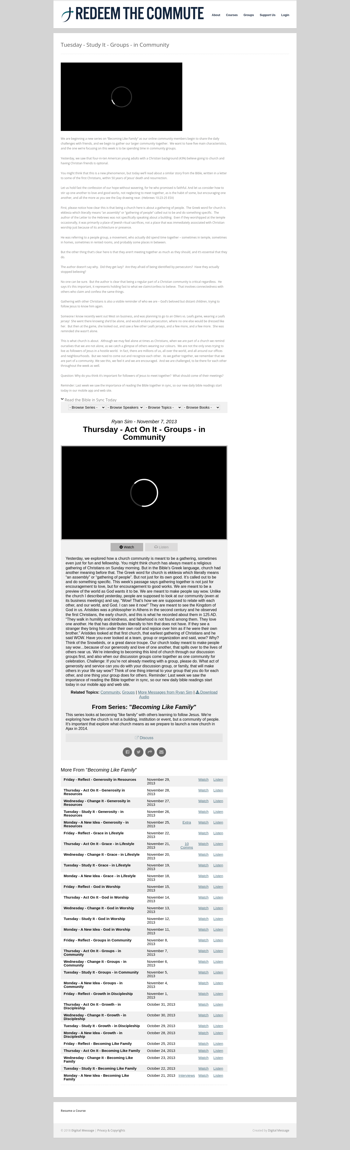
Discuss (146, 738)
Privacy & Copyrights (111, 1130)
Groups (249, 15)
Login (285, 15)
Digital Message (278, 1130)
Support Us (268, 15)
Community (110, 692)
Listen (163, 547)
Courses (232, 15)
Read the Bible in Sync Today (90, 400)
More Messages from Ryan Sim (165, 692)
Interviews (186, 1075)
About (216, 15)
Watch (129, 547)
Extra (187, 822)
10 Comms (186, 845)
